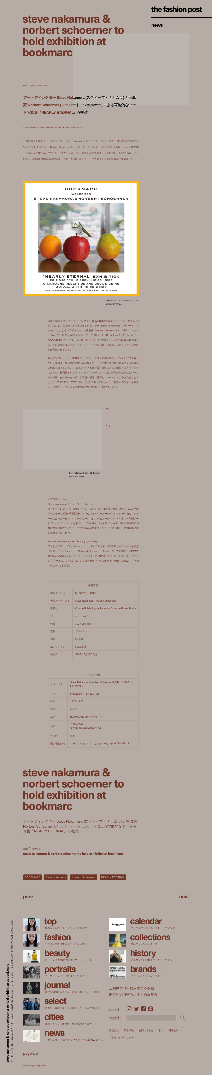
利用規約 (173, 1030)
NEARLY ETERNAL (112, 877)
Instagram (129, 1009)
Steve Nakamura (56, 877)
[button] (122, 413)
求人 (160, 1030)
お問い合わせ (146, 1030)
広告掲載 (129, 1030)
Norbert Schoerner (84, 877)
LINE (150, 1009)
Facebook (143, 1009)
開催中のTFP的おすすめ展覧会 (133, 994)
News (157, 24)
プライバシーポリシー (121, 1037)
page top (30, 1053)
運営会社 (114, 1030)
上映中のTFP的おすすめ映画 (131, 988)
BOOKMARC (32, 877)
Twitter (136, 1009)
